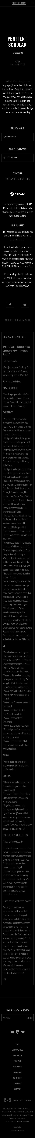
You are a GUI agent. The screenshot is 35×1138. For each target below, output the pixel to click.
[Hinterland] (17, 1097)
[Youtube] (12, 1032)
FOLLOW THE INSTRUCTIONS (17, 179)
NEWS (17, 1044)
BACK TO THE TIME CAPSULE (18, 320)
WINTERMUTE (17, 1056)
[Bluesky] (23, 1032)
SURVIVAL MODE (17, 1050)
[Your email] (14, 1017)
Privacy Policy (17, 1127)
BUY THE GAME (19, 3)
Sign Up (30, 1018)
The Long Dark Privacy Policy (17, 1130)
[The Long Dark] (3, 3)
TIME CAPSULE (17, 1072)
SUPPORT (17, 1089)
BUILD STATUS (17, 1067)
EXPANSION (17, 1061)
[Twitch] (17, 1032)
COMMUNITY (17, 1078)
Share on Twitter (25, 305)
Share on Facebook (10, 305)
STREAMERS (17, 1084)
